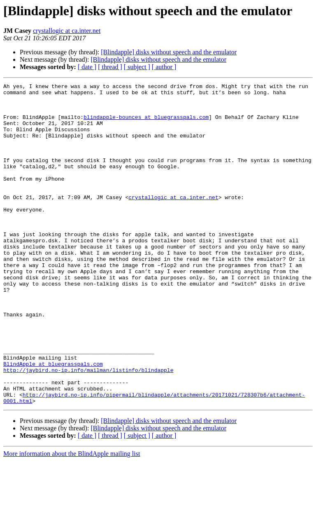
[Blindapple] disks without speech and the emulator (169, 52)
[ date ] (87, 66)
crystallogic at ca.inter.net (66, 30)
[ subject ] (137, 66)
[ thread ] (110, 66)
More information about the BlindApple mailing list (71, 517)
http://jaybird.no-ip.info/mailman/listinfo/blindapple (88, 428)
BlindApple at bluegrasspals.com (53, 420)
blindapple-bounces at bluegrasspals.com (146, 124)
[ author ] (164, 66)
